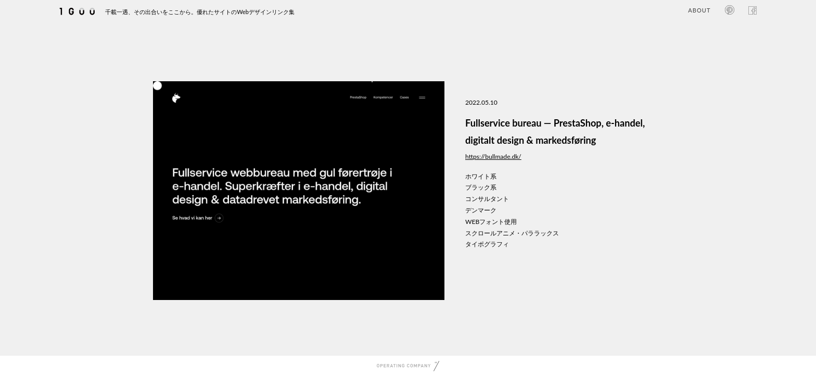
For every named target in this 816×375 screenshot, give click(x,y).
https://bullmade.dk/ (493, 156)
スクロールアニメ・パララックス (512, 233)
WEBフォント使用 (491, 222)
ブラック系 (480, 187)
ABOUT (699, 10)
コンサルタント (487, 199)
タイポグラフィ (487, 244)
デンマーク (480, 210)
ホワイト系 (480, 176)
